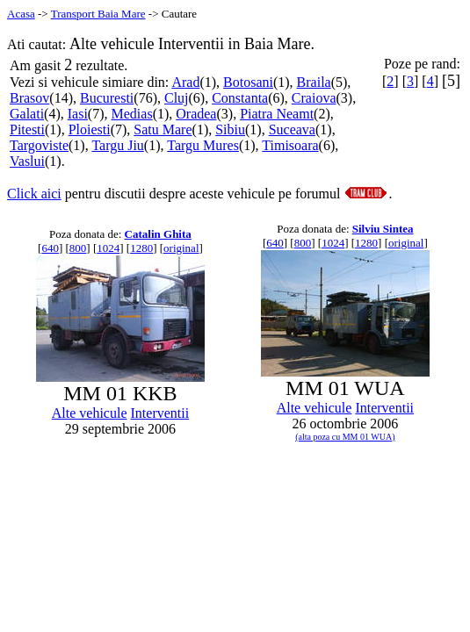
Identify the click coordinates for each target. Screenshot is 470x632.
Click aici (34, 193)
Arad (185, 82)
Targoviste (39, 145)
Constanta (240, 97)
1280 (141, 248)
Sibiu (230, 129)
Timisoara (290, 145)
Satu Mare (163, 129)
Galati (27, 113)
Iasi (78, 113)
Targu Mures (203, 145)
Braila (314, 82)
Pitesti (27, 129)
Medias (132, 113)
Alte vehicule (89, 413)
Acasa (21, 13)
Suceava (292, 129)
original (181, 248)
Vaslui (27, 161)
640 (50, 248)
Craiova (314, 97)
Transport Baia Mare (98, 13)
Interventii (160, 413)
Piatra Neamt (277, 113)
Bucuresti (107, 97)
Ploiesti (90, 129)
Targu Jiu (117, 145)
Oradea (196, 113)
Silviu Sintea (383, 228)
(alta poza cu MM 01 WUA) (344, 437)
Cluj (176, 97)
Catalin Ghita (158, 234)
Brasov (29, 97)
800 (78, 248)
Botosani (248, 82)
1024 (108, 248)
